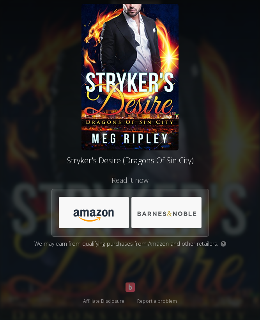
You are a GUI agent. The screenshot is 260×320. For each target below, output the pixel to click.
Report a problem (157, 301)
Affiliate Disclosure (103, 301)
